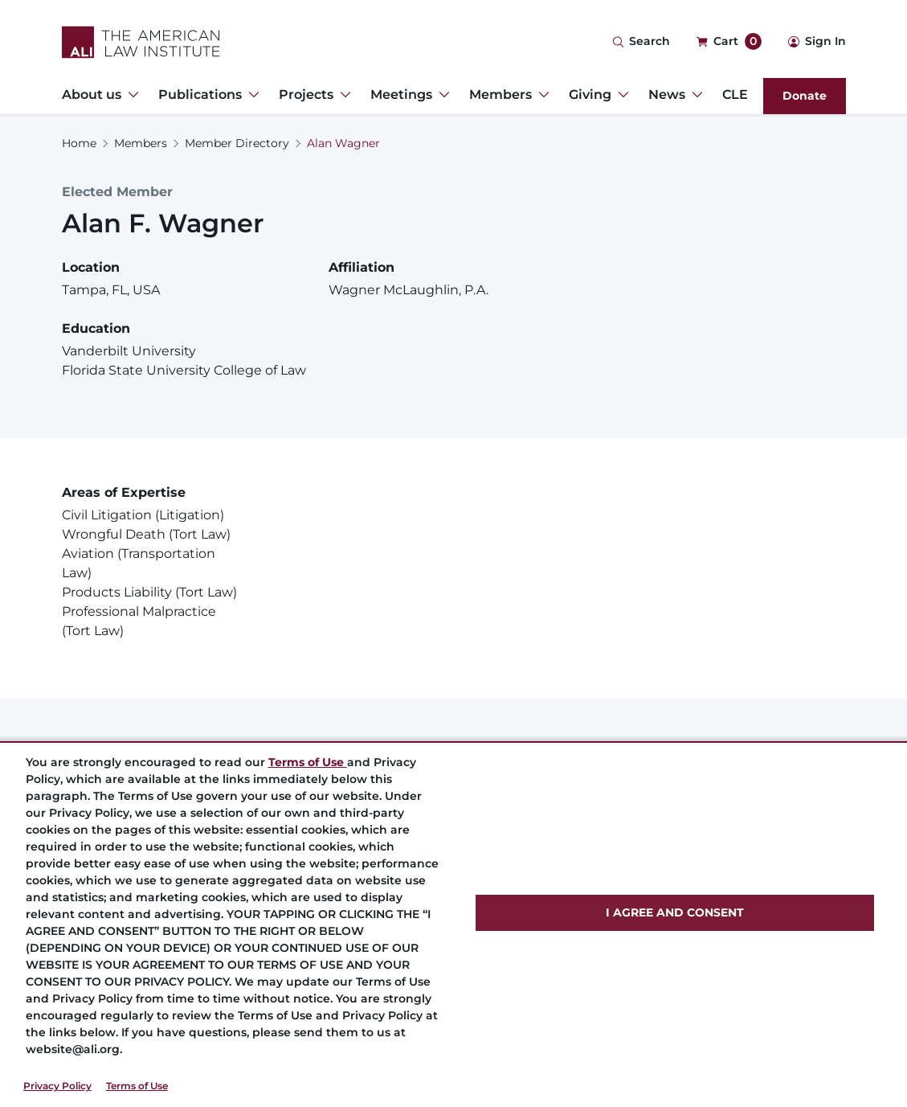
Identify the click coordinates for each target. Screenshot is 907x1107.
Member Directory (237, 143)
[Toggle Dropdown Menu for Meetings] (441, 95)
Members (140, 143)
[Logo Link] (141, 42)
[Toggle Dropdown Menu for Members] (541, 95)
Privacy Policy (57, 1086)
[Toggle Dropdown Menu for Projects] (342, 95)
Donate (804, 95)
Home (79, 143)
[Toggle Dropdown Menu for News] (694, 95)
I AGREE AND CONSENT (675, 912)
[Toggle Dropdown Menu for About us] (130, 95)
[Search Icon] (641, 42)
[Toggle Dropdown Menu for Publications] (250, 95)
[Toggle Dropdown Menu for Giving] (620, 95)
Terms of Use (137, 1086)
